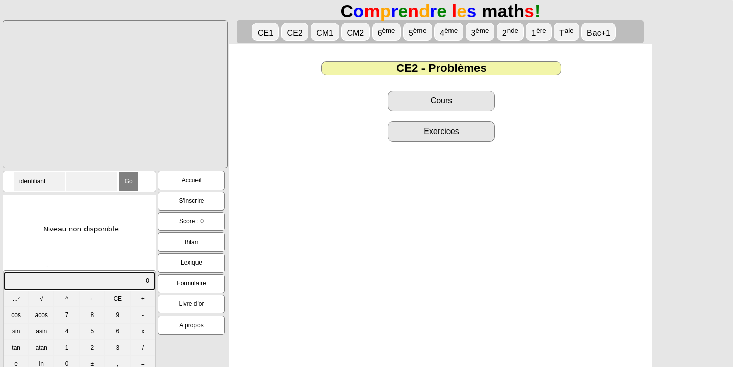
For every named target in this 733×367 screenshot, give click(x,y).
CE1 (265, 33)
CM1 (324, 33)
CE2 (295, 33)
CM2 (355, 33)
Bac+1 (598, 33)
